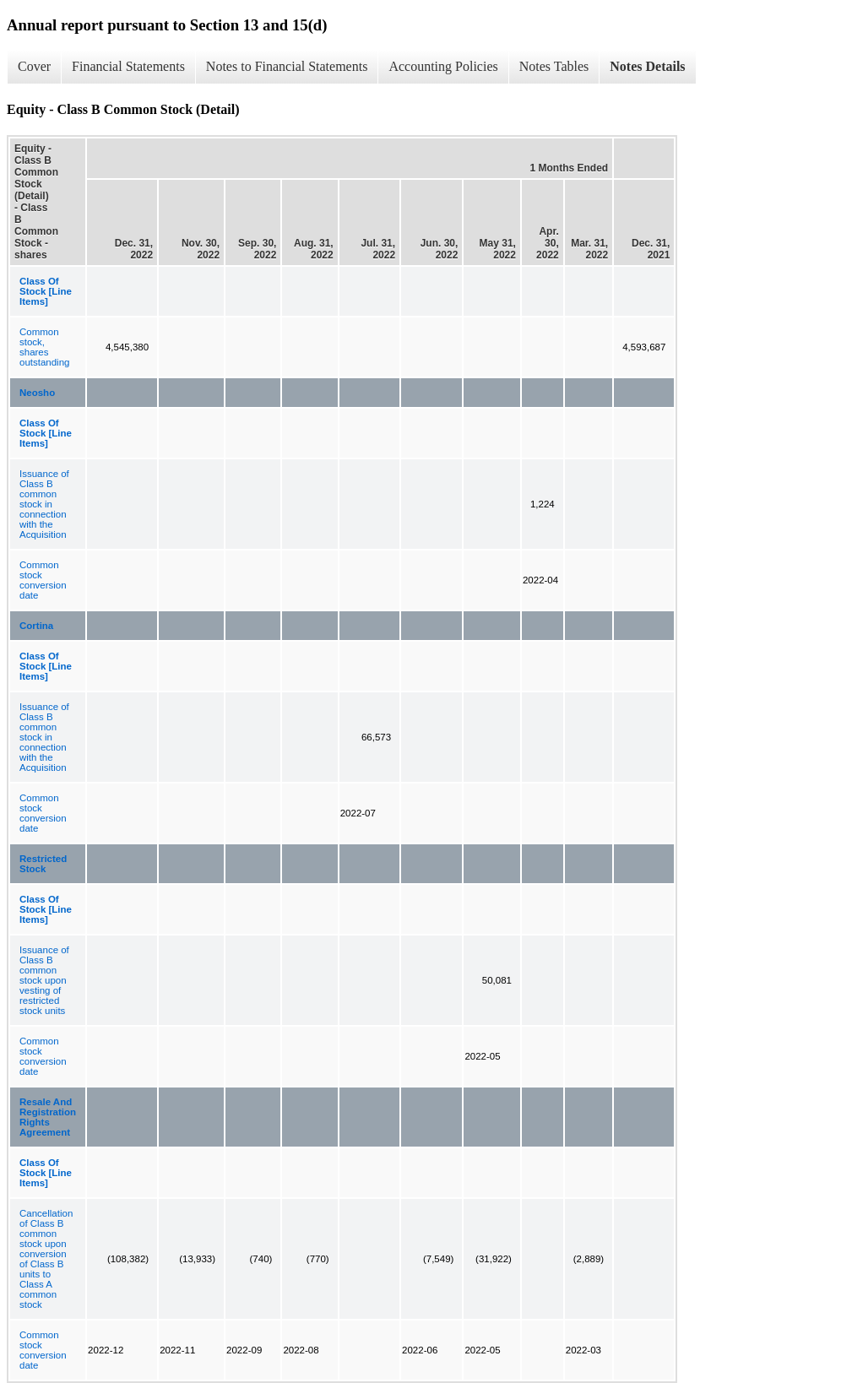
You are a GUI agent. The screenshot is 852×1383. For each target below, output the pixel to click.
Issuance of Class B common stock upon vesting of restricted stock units (44, 980)
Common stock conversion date (43, 580)
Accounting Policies (442, 66)
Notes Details (647, 66)
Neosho (37, 393)
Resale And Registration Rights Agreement (47, 1117)
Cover (34, 66)
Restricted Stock (43, 864)
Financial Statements (128, 66)
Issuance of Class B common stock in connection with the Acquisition (44, 504)
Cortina (36, 626)
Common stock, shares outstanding (44, 347)
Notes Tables (554, 66)
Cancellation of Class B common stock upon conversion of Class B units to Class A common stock (46, 1259)
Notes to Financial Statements (287, 66)
